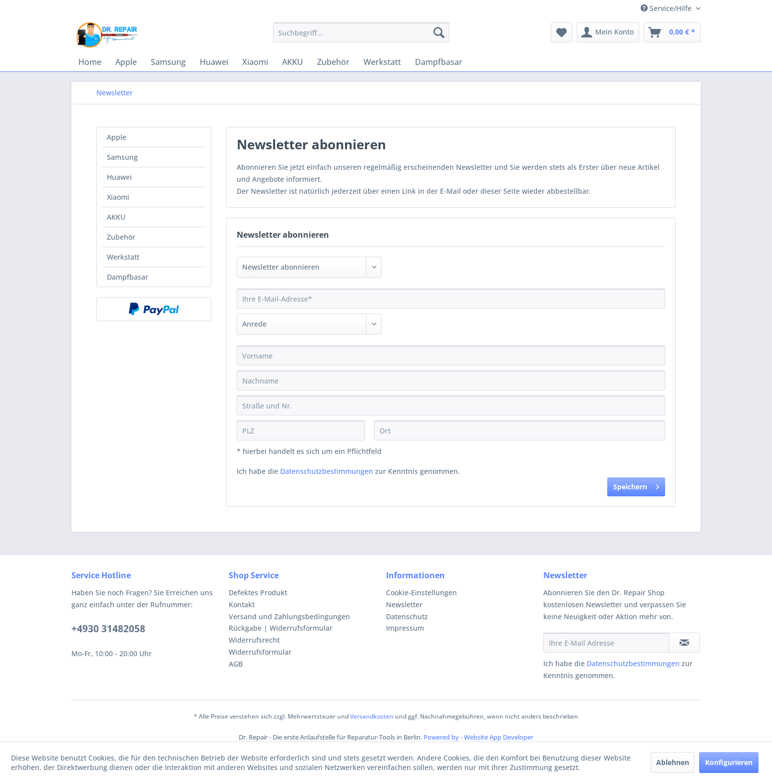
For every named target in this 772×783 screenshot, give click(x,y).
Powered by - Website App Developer (478, 737)
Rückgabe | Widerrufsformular (281, 628)
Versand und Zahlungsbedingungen (289, 616)
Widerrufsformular (260, 652)
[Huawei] (214, 61)
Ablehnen (672, 762)
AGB (236, 664)
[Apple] (126, 61)
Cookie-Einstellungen (421, 592)
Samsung (122, 157)
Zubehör (121, 237)
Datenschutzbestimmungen (326, 471)
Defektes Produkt (258, 592)
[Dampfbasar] (438, 61)
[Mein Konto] (608, 32)
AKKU (116, 217)
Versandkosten (371, 716)
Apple (116, 137)
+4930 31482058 (108, 628)
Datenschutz (407, 616)
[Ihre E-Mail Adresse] (606, 643)
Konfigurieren (729, 762)
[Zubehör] (333, 61)
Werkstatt (123, 257)
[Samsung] (168, 61)
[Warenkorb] (672, 32)
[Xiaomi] (255, 61)
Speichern (636, 485)
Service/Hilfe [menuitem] (667, 8)
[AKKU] (292, 61)
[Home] (89, 61)
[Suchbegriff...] (361, 32)
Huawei (119, 177)
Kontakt (242, 604)
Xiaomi (118, 197)
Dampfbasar (127, 277)
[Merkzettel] (561, 32)
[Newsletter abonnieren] (684, 643)
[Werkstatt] (382, 61)
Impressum (405, 628)
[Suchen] (438, 32)
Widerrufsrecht (254, 640)
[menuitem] (361, 32)
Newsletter (404, 604)
